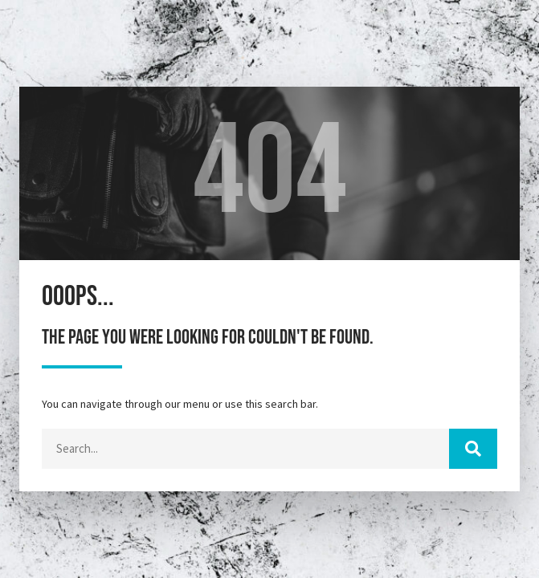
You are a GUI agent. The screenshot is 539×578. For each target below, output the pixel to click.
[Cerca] (473, 449)
